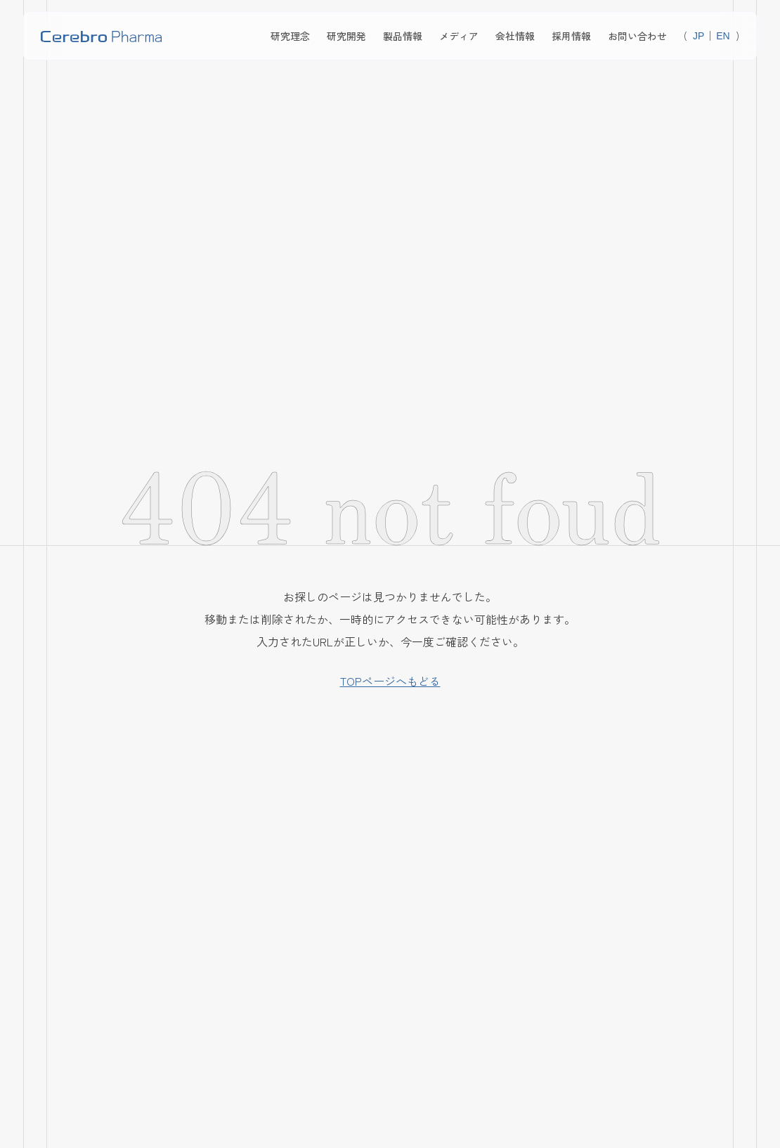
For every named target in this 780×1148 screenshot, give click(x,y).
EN (722, 35)
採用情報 (571, 36)
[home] (101, 36)
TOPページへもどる (390, 680)
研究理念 (290, 36)
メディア (459, 36)
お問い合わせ (637, 36)
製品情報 (402, 36)
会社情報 (515, 36)
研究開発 (346, 36)
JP (698, 35)
